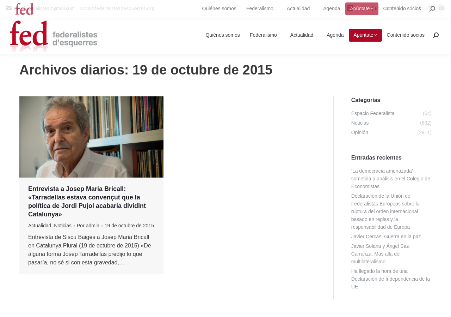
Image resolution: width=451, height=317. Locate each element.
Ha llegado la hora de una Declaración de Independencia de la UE (390, 278)
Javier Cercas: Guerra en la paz (386, 236)
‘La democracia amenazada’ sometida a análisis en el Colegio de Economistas (390, 178)
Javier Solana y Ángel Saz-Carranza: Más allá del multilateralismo (380, 253)
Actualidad (39, 225)
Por (88, 225)
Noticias (63, 225)
